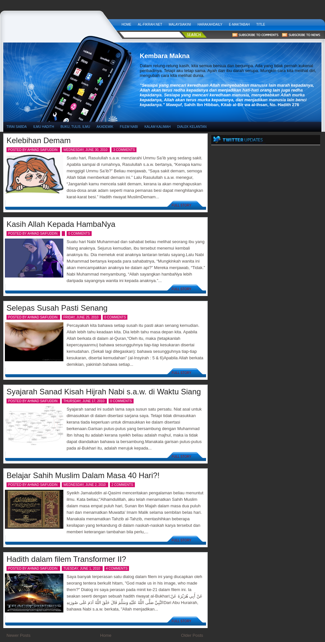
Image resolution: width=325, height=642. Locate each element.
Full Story (181, 205)
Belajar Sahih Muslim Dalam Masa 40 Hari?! (83, 475)
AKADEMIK (105, 127)
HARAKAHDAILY (210, 24)
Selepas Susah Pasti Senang (57, 307)
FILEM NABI (129, 127)
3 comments (124, 150)
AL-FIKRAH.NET (150, 24)
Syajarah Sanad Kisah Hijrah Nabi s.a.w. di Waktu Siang (103, 391)
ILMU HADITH (43, 127)
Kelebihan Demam (38, 140)
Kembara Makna (61, 23)
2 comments (122, 485)
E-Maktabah (239, 24)
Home (126, 24)
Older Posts (192, 635)
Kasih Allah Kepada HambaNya (60, 224)
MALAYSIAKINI (180, 24)
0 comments (79, 233)
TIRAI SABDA (16, 127)
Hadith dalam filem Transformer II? (66, 559)
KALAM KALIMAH (157, 127)
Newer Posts (18, 635)
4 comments (117, 568)
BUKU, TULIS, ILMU (75, 127)
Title (260, 24)
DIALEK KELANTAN (191, 127)
